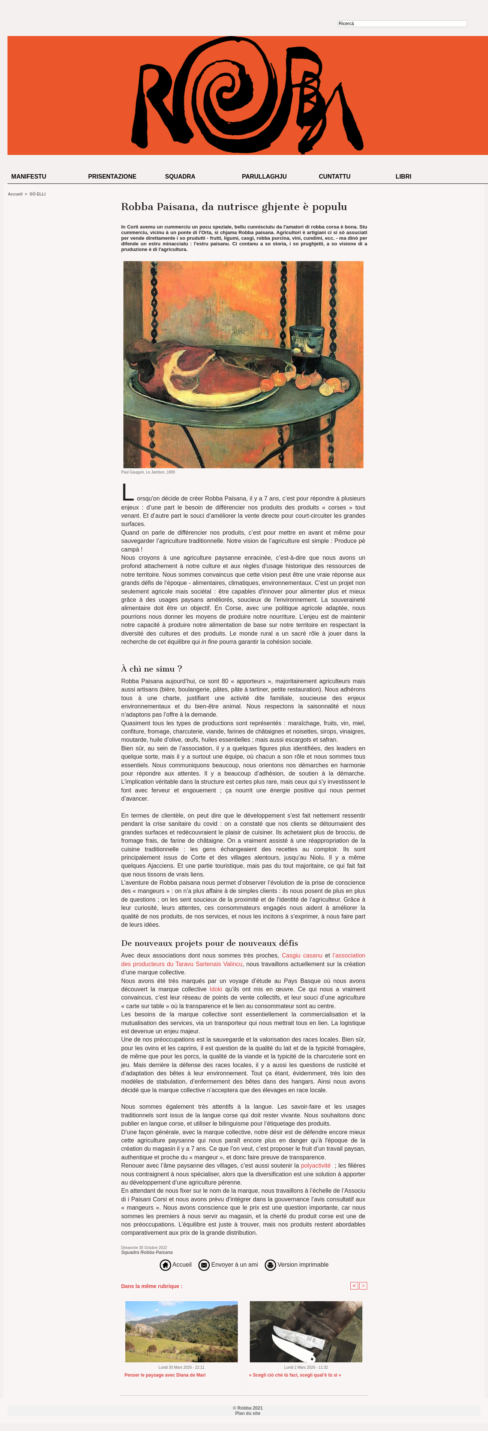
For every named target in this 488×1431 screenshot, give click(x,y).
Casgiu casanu (302, 955)
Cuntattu (335, 176)
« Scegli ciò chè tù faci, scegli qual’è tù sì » (295, 1375)
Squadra (180, 176)
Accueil (15, 194)
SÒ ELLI (38, 194)
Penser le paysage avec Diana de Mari (165, 1375)
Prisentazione (112, 176)
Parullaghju (264, 176)
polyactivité (315, 1165)
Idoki (216, 989)
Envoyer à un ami (228, 1264)
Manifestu (28, 176)
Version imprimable (297, 1264)
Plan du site (247, 1413)
